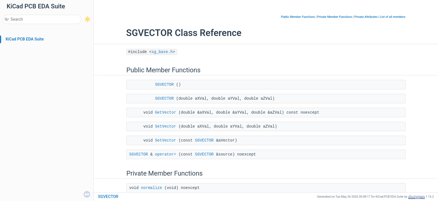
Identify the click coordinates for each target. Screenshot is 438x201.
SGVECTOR (164, 84)
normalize (151, 188)
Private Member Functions (334, 17)
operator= (165, 154)
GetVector (165, 112)
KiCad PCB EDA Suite (25, 39)
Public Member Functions (298, 17)
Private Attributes (366, 17)
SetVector (165, 126)
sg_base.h (162, 52)
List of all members (393, 17)
